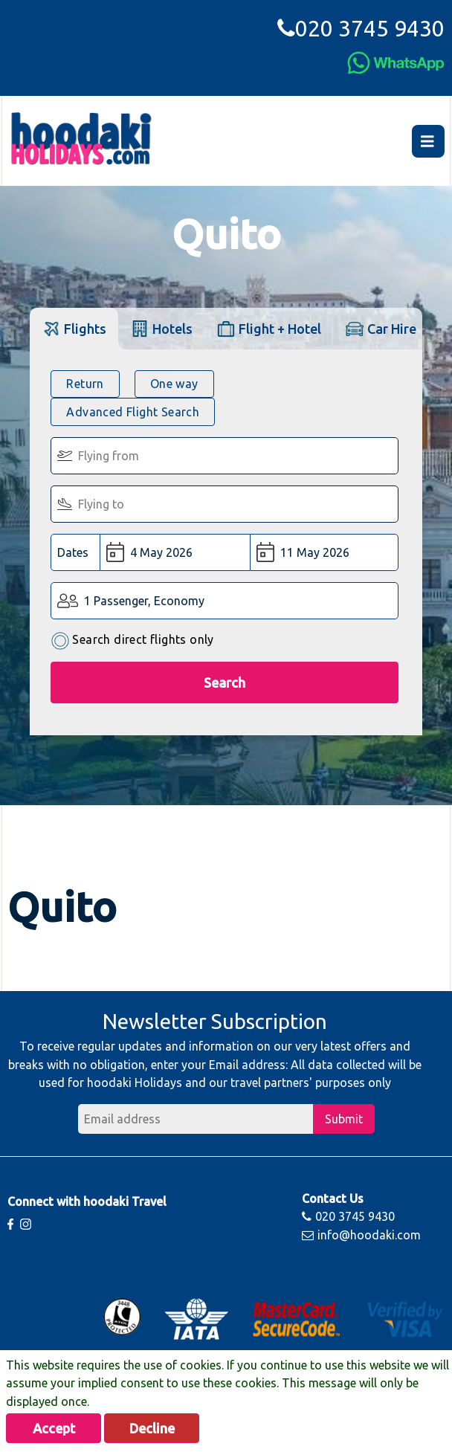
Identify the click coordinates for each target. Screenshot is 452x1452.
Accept (54, 1428)
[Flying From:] (224, 455)
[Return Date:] (324, 552)
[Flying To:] (224, 504)
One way (174, 383)
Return (84, 383)
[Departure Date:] (175, 552)
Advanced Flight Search (132, 412)
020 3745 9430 (361, 28)
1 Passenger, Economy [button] (144, 600)
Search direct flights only (132, 640)
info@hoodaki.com (361, 1235)
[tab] (74, 328)
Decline (152, 1428)
